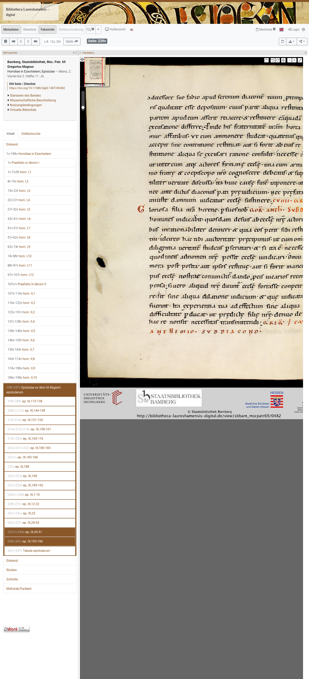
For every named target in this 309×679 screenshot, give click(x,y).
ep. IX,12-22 (23, 504)
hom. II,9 (21, 368)
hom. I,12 (21, 275)
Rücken (11, 570)
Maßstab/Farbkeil (18, 589)
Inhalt (11, 134)
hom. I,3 (19, 191)
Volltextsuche (30, 134)
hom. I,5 (19, 209)
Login (293, 29)
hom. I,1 (19, 172)
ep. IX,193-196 (25, 541)
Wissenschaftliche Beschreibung (33, 100)
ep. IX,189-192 (25, 485)
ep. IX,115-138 (25, 401)
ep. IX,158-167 (29, 429)
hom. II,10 (22, 377)
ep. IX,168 (22, 476)
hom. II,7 (21, 349)
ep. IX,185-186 (23, 457)
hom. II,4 (21, 321)
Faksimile (47, 29)
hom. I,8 (19, 237)
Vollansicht (115, 29)
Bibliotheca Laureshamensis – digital (27, 12)
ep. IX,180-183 (29, 448)
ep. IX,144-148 (26, 410)
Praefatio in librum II (27, 284)
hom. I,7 (19, 228)
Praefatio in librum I (23, 163)
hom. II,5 (21, 331)
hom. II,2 (21, 303)
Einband (12, 144)
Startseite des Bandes (25, 95)
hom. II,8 (21, 359)
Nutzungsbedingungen (26, 105)
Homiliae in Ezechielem (28, 154)
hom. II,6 (21, 340)
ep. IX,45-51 (25, 532)
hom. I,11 (20, 265)
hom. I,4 (19, 200)
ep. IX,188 (18, 467)
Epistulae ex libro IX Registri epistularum (33, 390)
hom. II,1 (21, 293)
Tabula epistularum (29, 551)
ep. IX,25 (21, 513)
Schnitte (12, 579)
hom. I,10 (20, 256)
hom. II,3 (21, 312)
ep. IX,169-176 (25, 438)
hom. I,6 (19, 219)
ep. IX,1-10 (24, 495)
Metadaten (11, 29)
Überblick (29, 29)
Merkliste (265, 29)
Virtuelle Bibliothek (23, 110)
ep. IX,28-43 (23, 523)
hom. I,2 (18, 181)
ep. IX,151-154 (25, 420)
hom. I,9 (19, 247)
